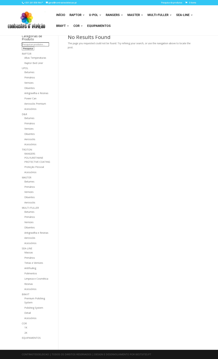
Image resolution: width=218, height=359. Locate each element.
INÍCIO (60, 15)
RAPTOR (75, 15)
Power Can (30, 98)
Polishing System (33, 307)
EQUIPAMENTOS (99, 26)
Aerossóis (29, 139)
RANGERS (113, 15)
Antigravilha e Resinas (36, 93)
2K (25, 332)
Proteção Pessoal (34, 167)
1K (25, 327)
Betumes (29, 72)
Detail (27, 312)
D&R (24, 114)
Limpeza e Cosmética (36, 278)
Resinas (28, 284)
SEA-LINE (183, 15)
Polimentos (30, 273)
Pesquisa (28, 48)
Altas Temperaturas (35, 57)
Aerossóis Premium (35, 103)
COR (76, 26)
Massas (28, 252)
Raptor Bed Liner (33, 63)
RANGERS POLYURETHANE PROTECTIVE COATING (37, 157)
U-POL (93, 15)
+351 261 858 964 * (33, 2)
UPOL (25, 68)
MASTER (133, 15)
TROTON (27, 149)
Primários (29, 77)
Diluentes (29, 88)
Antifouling (30, 268)
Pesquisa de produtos (171, 3)
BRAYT (61, 26)
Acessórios (30, 109)
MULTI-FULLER (157, 15)
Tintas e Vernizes (33, 262)
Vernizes (29, 82)
